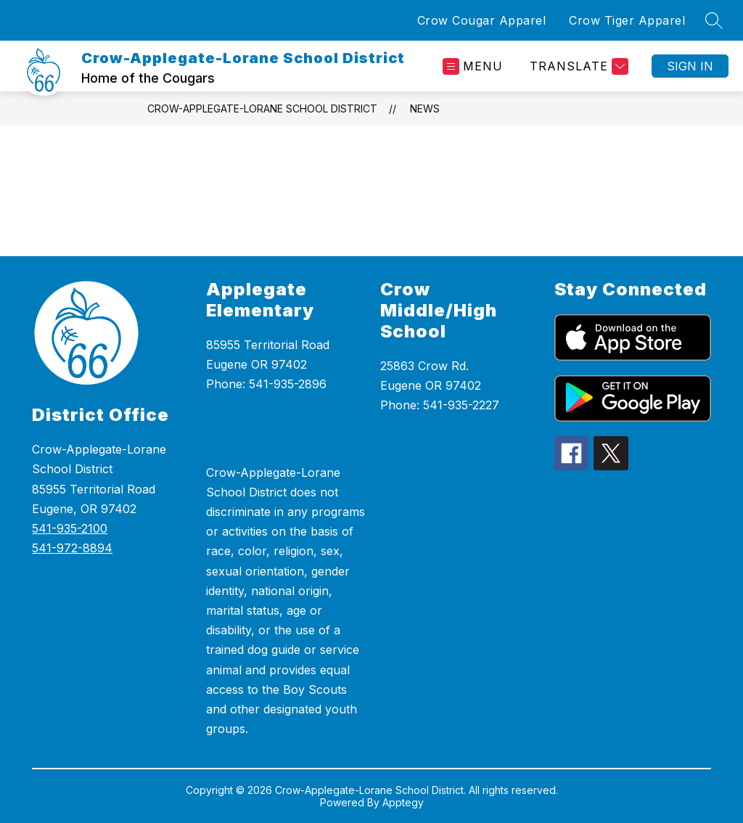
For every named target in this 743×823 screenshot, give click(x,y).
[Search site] (714, 20)
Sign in (690, 66)
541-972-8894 (72, 548)
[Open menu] (473, 66)
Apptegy (403, 802)
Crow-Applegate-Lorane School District (262, 108)
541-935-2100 (69, 528)
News (425, 108)
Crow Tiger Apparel (627, 20)
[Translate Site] (577, 66)
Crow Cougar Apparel (481, 20)
